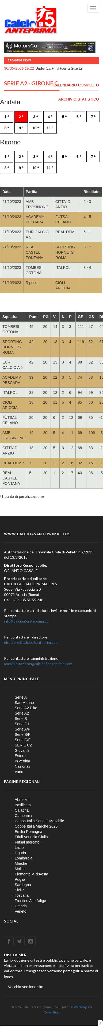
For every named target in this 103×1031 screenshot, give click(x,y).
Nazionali (22, 766)
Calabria (22, 810)
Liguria (20, 853)
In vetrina (22, 761)
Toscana (22, 895)
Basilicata (23, 805)
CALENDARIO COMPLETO (76, 85)
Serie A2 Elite (26, 708)
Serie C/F (22, 740)
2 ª (21, 117)
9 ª (21, 128)
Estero (20, 756)
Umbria (21, 906)
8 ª (7, 128)
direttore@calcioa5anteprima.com (32, 642)
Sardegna (23, 885)
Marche (21, 863)
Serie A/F (22, 729)
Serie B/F (22, 734)
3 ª (35, 117)
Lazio (19, 847)
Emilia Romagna (28, 831)
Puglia (20, 879)
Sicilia (20, 890)
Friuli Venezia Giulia (31, 837)
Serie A (21, 697)
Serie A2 (22, 713)
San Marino (24, 702)
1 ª (7, 117)
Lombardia (23, 858)
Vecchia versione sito (25, 987)
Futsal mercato (27, 842)
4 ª (50, 117)
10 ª (35, 128)
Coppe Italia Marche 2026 (36, 826)
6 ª (79, 117)
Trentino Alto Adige (30, 901)
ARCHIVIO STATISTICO (78, 99)
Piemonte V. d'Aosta (31, 874)
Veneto (20, 911)
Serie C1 (22, 724)
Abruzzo (21, 800)
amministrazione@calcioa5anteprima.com (38, 663)
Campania (23, 815)
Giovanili (22, 750)
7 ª (93, 117)
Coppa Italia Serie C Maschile (39, 821)
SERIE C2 (23, 745)
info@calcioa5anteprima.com (28, 621)
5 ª (64, 117)
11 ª (50, 128)
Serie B (21, 718)
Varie (19, 772)
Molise (20, 869)
